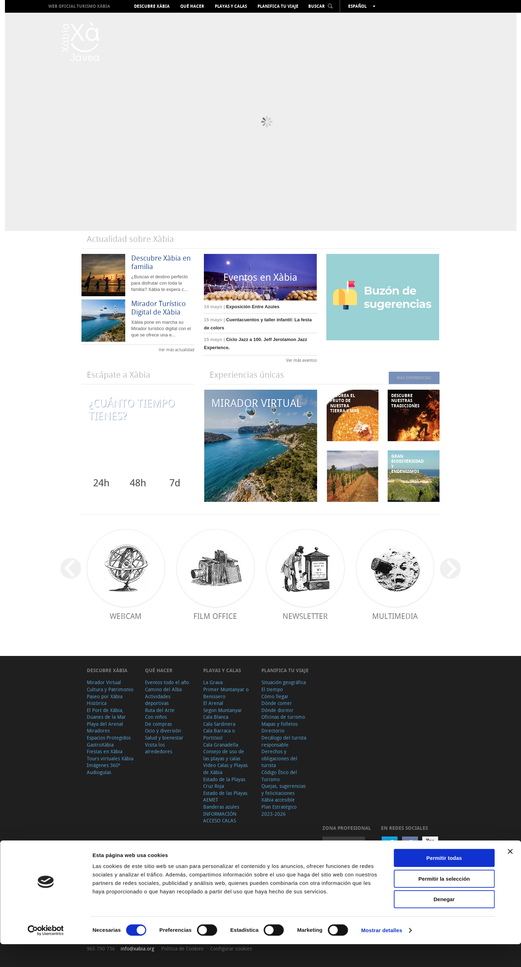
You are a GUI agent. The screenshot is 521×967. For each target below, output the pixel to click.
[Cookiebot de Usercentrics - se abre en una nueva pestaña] (46, 953)
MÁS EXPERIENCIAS (409, 378)
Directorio (272, 730)
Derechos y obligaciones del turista (279, 758)
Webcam (125, 616)
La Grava (213, 682)
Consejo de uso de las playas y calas (223, 755)
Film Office (215, 616)
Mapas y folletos (279, 723)
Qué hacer (192, 6)
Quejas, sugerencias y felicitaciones (283, 789)
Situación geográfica (283, 682)
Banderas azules (221, 806)
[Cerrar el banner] (510, 874)
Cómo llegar (275, 696)
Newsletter (305, 616)
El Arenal (213, 703)
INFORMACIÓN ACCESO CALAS (219, 817)
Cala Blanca (215, 716)
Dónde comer (276, 703)
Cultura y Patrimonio (110, 689)
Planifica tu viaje (278, 6)
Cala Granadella (220, 744)
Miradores (98, 730)
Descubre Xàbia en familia (161, 262)
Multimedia (395, 616)
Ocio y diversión (163, 730)
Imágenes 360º (103, 765)
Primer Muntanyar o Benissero (226, 693)
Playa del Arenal (105, 723)
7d (174, 482)
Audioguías (99, 772)
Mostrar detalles (381, 953)
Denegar (444, 922)
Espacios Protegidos (109, 737)
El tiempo (272, 689)
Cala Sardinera (219, 723)
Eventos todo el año (167, 682)
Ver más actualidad (176, 349)
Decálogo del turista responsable (283, 741)
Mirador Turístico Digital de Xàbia (158, 308)
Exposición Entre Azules (241, 306)
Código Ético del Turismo (279, 776)
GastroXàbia (100, 744)
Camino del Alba (163, 689)
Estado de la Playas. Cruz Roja (225, 783)
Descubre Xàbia (152, 6)
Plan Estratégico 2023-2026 (279, 810)
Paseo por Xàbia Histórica (104, 700)
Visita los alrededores (158, 748)
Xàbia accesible (278, 799)
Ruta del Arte (160, 710)
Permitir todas (444, 881)
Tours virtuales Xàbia (110, 758)
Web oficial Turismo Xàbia (79, 6)
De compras (158, 723)
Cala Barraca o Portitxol (219, 734)
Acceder (344, 844)
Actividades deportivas (157, 700)
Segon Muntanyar (222, 710)
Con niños (156, 716)
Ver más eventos (301, 360)
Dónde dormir (277, 710)
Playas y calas (231, 6)
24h (101, 482)
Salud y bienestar (164, 737)
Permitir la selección (444, 902)
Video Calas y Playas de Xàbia (225, 769)
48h (138, 482)
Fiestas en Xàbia (104, 751)
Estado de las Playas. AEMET (226, 796)
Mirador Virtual (104, 682)
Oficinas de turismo (283, 716)
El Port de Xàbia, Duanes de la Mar (106, 713)
